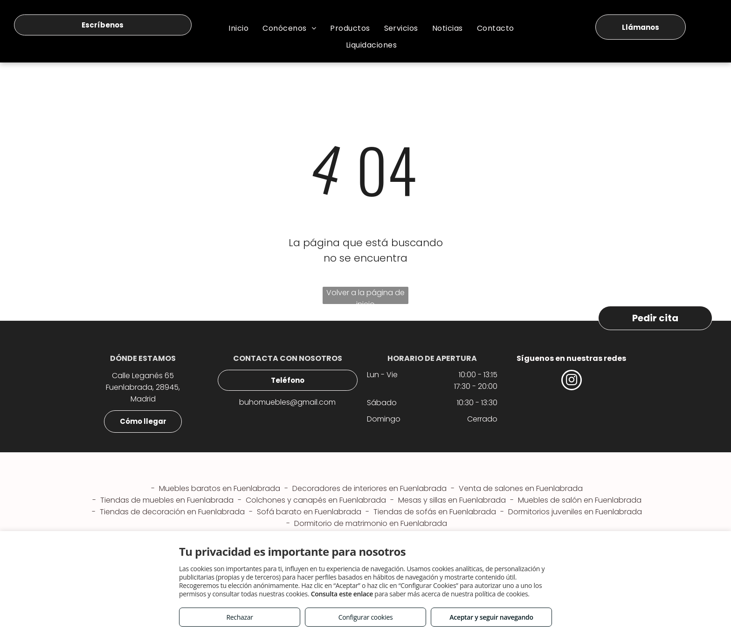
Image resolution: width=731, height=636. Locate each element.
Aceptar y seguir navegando (491, 617)
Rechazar (239, 617)
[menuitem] (238, 28)
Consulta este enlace (342, 593)
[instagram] (571, 381)
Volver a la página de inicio (365, 295)
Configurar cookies (365, 617)
